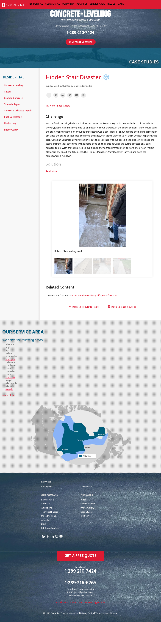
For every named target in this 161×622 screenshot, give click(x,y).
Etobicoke (10, 377)
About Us (45, 504)
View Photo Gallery (58, 106)
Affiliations (46, 508)
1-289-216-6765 (81, 582)
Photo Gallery (11, 129)
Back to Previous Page (83, 307)
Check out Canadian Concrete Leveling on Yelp (80, 603)
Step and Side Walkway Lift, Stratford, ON (94, 296)
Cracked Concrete (13, 98)
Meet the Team (48, 516)
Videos (84, 500)
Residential (13, 78)
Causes (7, 91)
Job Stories (86, 516)
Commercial (86, 487)
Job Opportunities (50, 528)
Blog (43, 524)
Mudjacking (10, 123)
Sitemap (114, 613)
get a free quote (81, 556)
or (80, 42)
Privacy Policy (87, 613)
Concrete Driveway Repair (18, 110)
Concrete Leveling (13, 85)
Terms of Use (101, 613)
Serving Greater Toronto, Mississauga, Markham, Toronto (81, 26)
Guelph (9, 389)
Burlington (10, 359)
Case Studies (87, 512)
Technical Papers (49, 512)
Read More (51, 171)
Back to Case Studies (121, 307)
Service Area (47, 500)
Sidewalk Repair (12, 104)
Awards (45, 520)
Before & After (87, 504)
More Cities (8, 395)
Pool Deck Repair (13, 117)
